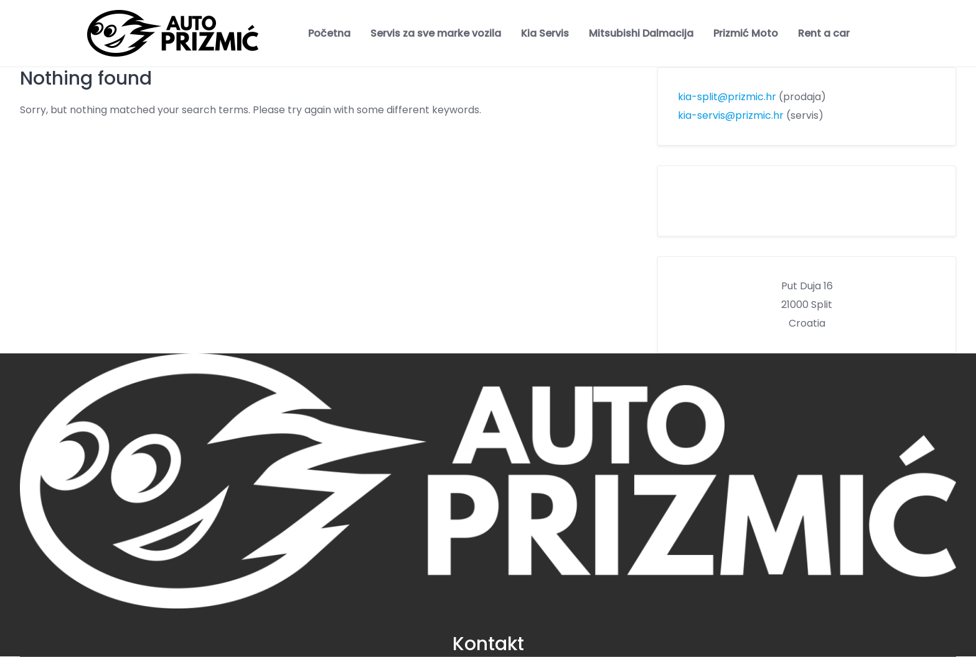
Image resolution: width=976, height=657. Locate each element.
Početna (329, 33)
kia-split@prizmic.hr (727, 97)
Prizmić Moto (745, 33)
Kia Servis (545, 33)
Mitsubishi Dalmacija (641, 33)
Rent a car (824, 33)
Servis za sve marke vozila (435, 33)
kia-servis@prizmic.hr (731, 115)
